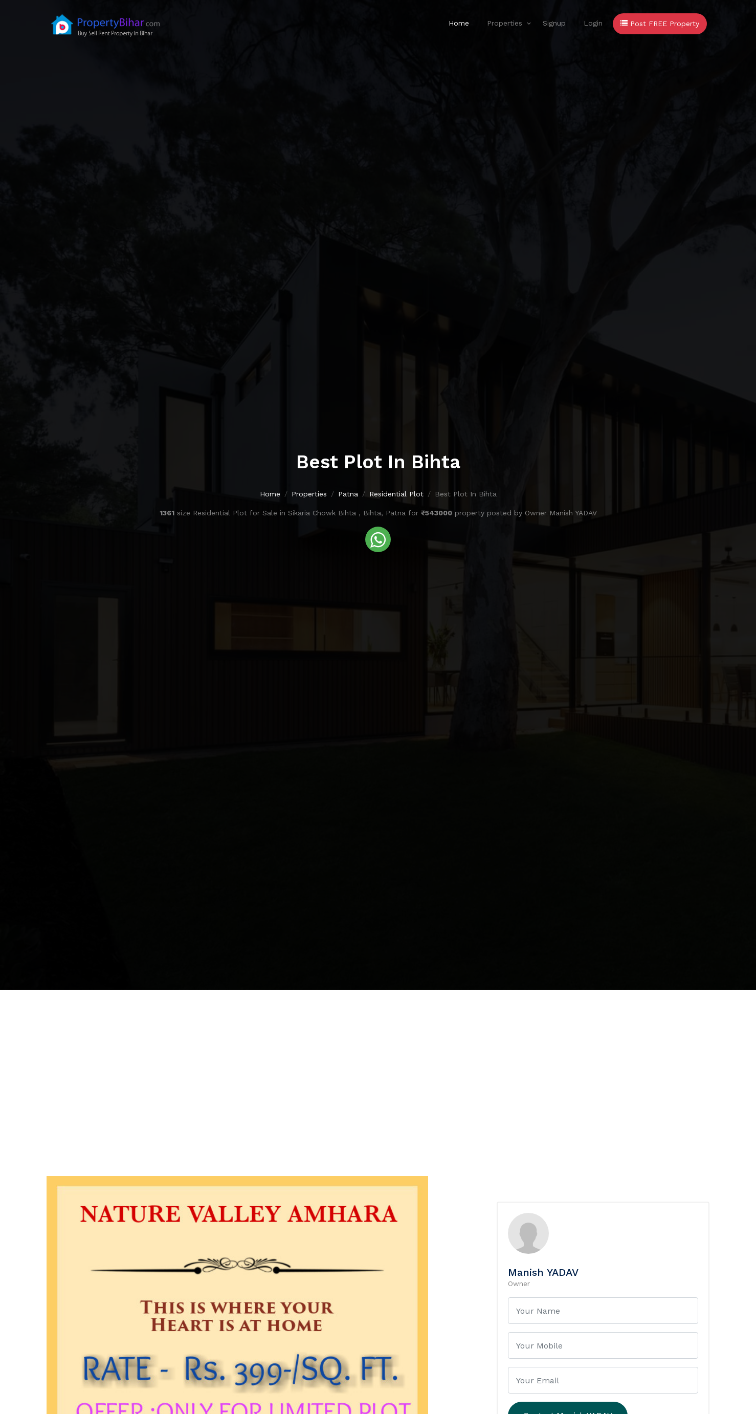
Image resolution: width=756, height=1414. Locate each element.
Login (593, 23)
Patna (348, 494)
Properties (504, 23)
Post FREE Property (659, 23)
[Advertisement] (378, 1066)
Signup (554, 23)
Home (459, 23)
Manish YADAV (543, 1272)
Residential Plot (396, 494)
